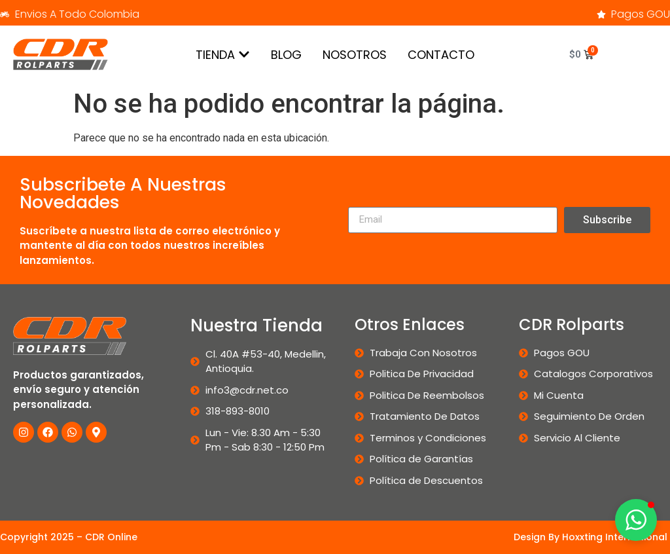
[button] (636, 520)
